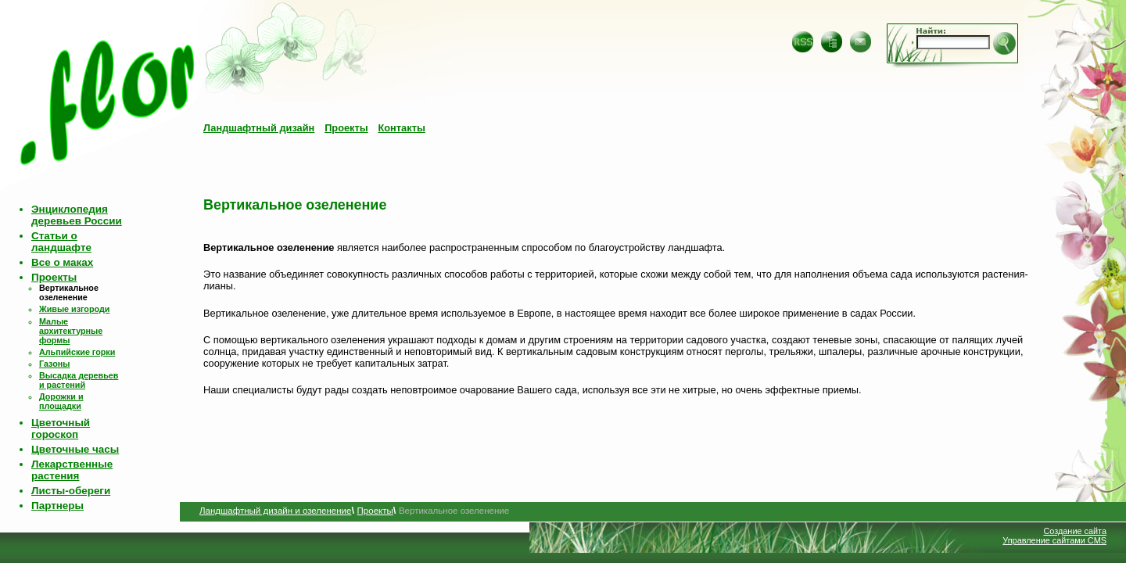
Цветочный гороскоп (60, 428)
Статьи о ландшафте (61, 241)
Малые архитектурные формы (70, 331)
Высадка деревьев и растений (78, 380)
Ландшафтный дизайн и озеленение (275, 510)
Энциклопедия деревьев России (76, 215)
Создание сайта (1074, 531)
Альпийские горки (77, 352)
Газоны (54, 363)
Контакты (401, 128)
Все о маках (62, 262)
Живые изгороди (74, 309)
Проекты (346, 128)
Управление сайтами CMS (1054, 540)
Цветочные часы (75, 449)
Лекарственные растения (72, 470)
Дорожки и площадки (61, 401)
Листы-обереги (70, 491)
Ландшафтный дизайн (258, 128)
